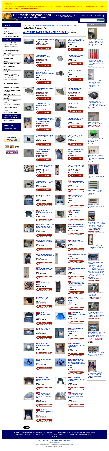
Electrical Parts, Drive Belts (11, 87)
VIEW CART (103, 15)
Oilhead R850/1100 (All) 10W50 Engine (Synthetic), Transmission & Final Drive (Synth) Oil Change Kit (95, 374)
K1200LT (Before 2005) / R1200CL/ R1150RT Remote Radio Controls (76, 41)
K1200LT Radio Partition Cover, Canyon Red (75, 136)
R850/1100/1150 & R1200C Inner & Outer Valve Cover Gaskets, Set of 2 (96, 354)
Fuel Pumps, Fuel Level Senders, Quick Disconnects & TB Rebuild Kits (11, 76)
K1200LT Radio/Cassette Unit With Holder (75, 299)
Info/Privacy (89, 15)
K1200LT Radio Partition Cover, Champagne (43, 150)
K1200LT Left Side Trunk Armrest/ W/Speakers (75, 118)
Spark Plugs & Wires (9, 94)
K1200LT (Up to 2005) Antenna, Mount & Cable (44, 268)
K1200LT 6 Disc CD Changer (45, 39)
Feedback (46, 440)
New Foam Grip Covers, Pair (96, 176)
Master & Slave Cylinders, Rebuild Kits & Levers (11, 80)
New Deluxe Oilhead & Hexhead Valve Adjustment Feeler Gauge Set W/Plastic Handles (96, 62)
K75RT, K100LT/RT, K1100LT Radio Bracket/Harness (75, 330)
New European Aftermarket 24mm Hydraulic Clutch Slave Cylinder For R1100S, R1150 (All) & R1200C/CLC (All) (96, 42)
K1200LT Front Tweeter (75, 104)
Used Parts (7, 25)
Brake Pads (7, 69)
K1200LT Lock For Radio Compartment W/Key (75, 55)
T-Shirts (6, 110)
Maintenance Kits (38, 432)
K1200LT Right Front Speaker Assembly (74, 88)
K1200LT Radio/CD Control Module (44, 196)
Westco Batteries (8, 58)
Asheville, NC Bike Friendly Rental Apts (11, 116)
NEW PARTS (7, 39)
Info (60, 440)
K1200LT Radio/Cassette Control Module (43, 314)
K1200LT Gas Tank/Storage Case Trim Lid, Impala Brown (76, 345)
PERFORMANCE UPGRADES (12, 64)
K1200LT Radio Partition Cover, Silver (43, 344)
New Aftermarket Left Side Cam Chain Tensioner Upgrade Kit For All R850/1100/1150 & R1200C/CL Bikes (95, 84)
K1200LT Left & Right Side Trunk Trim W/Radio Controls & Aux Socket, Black (45, 119)
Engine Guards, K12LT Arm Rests (11, 101)
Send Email (67, 440)
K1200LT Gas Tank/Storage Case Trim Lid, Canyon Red (44, 136)
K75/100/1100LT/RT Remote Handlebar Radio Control (44, 181)
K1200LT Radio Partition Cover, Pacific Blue (76, 313)
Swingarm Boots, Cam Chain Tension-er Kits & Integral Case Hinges (11, 52)
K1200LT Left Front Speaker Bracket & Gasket (45, 104)
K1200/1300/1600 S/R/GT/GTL (12, 36)
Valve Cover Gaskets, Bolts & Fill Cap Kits (12, 91)
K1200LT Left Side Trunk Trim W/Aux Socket (44, 240)
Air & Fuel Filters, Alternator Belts (11, 84)
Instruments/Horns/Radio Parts (49, 25)
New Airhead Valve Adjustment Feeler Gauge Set (96, 205)
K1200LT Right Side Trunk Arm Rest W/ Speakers (45, 254)
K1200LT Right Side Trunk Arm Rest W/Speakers (76, 150)
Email (96, 15)
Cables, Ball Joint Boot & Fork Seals (10, 97)
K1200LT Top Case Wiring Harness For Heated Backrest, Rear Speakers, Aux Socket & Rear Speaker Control (76, 362)
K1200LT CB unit (45, 282)
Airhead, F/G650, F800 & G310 (12, 104)
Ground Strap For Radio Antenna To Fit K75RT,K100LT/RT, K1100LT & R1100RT (45, 73)
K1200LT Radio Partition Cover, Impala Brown (43, 379)
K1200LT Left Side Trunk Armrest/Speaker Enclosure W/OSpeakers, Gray (43, 395)
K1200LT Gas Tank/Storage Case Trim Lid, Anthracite (76, 379)
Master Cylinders (27, 432)
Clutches (6, 61)
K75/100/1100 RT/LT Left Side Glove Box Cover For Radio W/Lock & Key (76, 283)
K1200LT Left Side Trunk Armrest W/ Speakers (76, 181)
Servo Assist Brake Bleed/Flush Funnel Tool (95, 123)
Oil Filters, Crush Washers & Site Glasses (11, 47)
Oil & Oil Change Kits (9, 66)
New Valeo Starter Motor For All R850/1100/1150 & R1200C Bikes (96, 140)
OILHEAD (6, 31)
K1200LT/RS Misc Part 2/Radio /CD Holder (76, 211)
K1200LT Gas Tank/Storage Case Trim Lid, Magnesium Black (44, 411)
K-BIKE (6, 28)
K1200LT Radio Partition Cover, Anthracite (44, 211)
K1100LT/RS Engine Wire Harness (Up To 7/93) (44, 166)
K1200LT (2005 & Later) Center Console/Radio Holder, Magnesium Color (45, 226)
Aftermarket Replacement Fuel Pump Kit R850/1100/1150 (95, 294)
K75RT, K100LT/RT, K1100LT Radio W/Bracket (76, 225)
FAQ (52, 440)
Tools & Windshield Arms (11, 56)
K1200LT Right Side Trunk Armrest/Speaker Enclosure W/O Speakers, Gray (76, 395)
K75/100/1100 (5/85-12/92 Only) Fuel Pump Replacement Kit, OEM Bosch (96, 314)
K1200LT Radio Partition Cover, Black (42, 298)
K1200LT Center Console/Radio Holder (43, 55)
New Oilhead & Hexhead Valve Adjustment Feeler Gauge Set (95, 192)
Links (40, 440)
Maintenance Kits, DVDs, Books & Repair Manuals (10, 43)
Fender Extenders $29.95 (10, 112)
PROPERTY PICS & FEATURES (9, 121)
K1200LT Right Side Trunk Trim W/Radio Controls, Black (77, 166)
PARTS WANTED (9, 125)
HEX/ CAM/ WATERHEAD (10, 33)
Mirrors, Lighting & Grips (10, 107)
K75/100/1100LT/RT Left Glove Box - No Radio (76, 240)
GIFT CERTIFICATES (10, 129)
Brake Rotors (7, 71)
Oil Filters (46, 432)
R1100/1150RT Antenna (79, 254)
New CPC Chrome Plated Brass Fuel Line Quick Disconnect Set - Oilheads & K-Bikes (96, 158)
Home (83, 15)
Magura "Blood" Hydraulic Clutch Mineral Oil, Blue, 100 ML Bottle (96, 247)
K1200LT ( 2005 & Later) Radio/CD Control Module (75, 197)
